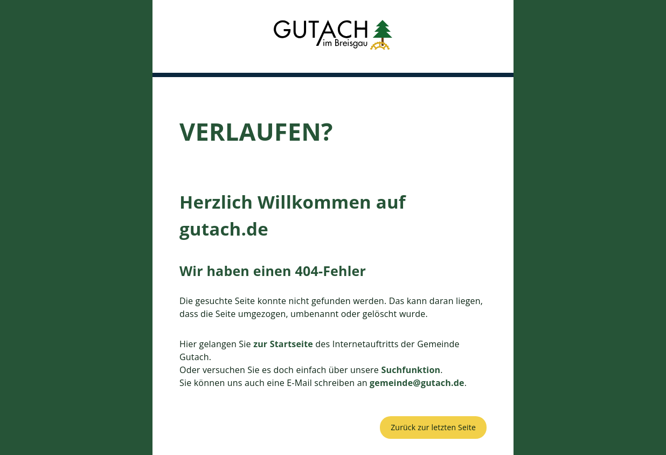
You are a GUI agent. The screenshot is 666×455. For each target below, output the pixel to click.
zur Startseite (283, 344)
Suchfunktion (410, 370)
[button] (333, 36)
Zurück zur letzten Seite (433, 427)
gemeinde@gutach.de (417, 383)
